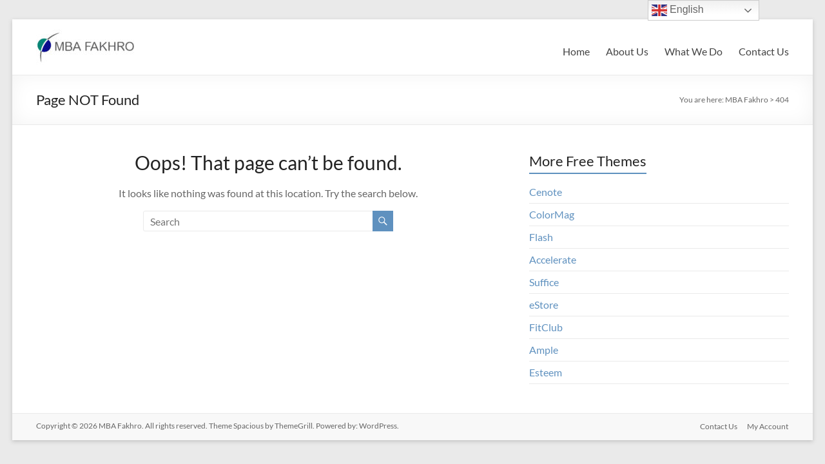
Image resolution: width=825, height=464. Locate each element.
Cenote (545, 192)
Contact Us (764, 51)
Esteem (545, 372)
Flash (541, 237)
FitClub (546, 327)
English (678, 10)
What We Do (694, 51)
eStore (543, 304)
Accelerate (552, 259)
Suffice (544, 282)
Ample (543, 349)
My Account (768, 425)
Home (576, 51)
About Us (627, 51)
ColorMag (551, 214)
